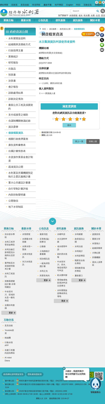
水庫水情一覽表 (27, 247)
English (69, 5)
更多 (11, 313)
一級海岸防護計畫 (45, 264)
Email (102, 50)
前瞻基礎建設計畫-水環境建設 (10, 284)
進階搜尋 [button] (103, 11)
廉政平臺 (48, 5)
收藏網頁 (90, 34)
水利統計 (79, 251)
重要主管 (96, 239)
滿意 (77, 119)
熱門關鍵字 (63, 15)
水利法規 (79, 246)
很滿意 (84, 119)
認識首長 (96, 234)
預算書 (12, 74)
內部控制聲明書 (17, 194)
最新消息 (44, 234)
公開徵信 (13, 200)
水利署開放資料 (17, 38)
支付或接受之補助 (18, 114)
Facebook (102, 35)
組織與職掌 (97, 248)
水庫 (93, 15)
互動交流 (88, 5)
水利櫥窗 (79, 234)
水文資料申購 (62, 240)
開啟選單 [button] (52, 221)
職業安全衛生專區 (80, 261)
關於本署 (95, 20)
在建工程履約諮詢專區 (10, 351)
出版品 (12, 68)
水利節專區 (80, 256)
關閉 (64, 368)
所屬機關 (96, 257)
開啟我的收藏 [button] (101, 29)
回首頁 (14, 5)
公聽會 (43, 246)
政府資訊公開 (19, 31)
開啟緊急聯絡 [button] (2, 28)
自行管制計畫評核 (18, 188)
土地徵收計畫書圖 (45, 252)
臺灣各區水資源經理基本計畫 (10, 266)
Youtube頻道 (9, 331)
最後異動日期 (54, 398)
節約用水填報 (62, 255)
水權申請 (61, 234)
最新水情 (26, 20)
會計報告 (13, 86)
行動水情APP (9, 344)
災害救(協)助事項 (44, 240)
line (102, 45)
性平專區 (59, 5)
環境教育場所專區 (80, 269)
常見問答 (36, 5)
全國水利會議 (10, 306)
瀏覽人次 (39, 398)
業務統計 (13, 56)
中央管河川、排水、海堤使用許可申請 (62, 266)
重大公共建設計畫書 (19, 182)
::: (1, 2)
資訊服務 (78, 20)
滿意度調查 (69, 106)
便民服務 (60, 20)
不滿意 (63, 119)
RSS (78, 5)
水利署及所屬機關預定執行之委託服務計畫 (20, 174)
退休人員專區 (97, 263)
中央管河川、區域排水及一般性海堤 (10, 296)
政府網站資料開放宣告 (13, 374)
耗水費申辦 (62, 275)
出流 (98, 15)
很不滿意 (57, 119)
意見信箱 (25, 5)
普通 (70, 119)
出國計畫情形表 (17, 151)
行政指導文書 (15, 50)
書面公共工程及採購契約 (20, 107)
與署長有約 (45, 275)
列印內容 (98, 34)
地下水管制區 (15, 206)
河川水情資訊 (27, 263)
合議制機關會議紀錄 (19, 120)
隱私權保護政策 (35, 374)
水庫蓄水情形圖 (27, 240)
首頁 (44, 29)
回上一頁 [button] (79, 141)
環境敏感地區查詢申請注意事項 (62, 283)
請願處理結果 (15, 92)
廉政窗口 (79, 275)
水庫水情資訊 (27, 255)
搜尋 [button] (97, 11)
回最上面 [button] (93, 141)
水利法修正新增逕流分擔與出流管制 (10, 253)
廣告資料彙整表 (17, 145)
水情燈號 (73, 15)
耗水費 (87, 15)
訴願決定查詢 (15, 98)
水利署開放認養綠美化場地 (62, 293)
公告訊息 (43, 20)
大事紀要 (96, 253)
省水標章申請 (62, 247)
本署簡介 (96, 243)
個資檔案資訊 (15, 132)
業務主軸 (8, 20)
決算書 (12, 80)
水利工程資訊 (10, 275)
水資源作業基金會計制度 (20, 159)
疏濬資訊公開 (15, 166)
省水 (81, 15)
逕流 (103, 15)
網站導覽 (4, 5)
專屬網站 (99, 5)
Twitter (102, 40)
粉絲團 (8, 338)
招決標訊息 (45, 259)
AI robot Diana (8, 359)
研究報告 (13, 62)
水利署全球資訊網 (19, 12)
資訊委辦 (13, 126)
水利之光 (44, 271)
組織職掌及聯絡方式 (19, 44)
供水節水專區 (10, 235)
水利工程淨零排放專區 (10, 243)
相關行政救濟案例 (18, 139)
